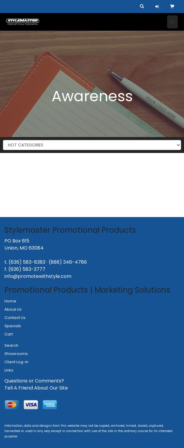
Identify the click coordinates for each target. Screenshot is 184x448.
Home (10, 301)
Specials (12, 326)
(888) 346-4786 (68, 262)
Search (11, 345)
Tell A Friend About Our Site (36, 388)
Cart (8, 334)
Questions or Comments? (34, 380)
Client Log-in (16, 362)
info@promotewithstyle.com (37, 276)
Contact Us (14, 317)
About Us (13, 309)
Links (8, 370)
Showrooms (16, 353)
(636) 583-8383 (27, 262)
